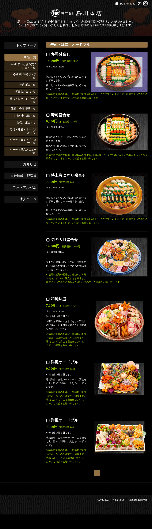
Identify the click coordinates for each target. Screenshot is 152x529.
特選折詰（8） (26, 84)
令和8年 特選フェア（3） (24, 76)
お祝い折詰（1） (25, 122)
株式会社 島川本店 (115, 500)
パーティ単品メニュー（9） (22, 151)
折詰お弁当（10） (24, 91)
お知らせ (30, 164)
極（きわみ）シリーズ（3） (22, 100)
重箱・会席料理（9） (22, 108)
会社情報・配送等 (23, 176)
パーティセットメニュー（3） (22, 141)
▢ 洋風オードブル (62, 362)
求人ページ (28, 199)
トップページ (26, 45)
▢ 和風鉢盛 (56, 299)
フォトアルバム (25, 187)
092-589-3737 (127, 3)
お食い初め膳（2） (24, 115)
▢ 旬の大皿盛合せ (62, 240)
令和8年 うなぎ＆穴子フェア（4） (22, 66)
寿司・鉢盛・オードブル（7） (22, 131)
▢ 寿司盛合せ (58, 54)
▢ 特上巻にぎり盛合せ (66, 175)
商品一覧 (30, 57)
